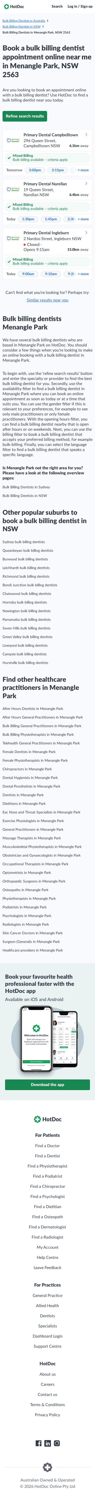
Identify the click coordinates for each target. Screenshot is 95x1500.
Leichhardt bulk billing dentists (26, 568)
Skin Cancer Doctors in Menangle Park (33, 933)
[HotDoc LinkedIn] (47, 1443)
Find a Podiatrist (47, 1176)
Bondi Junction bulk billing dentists (30, 585)
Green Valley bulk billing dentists (27, 637)
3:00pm (35, 170)
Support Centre (47, 1346)
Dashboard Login (48, 1336)
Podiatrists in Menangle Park (25, 907)
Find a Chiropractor (47, 1187)
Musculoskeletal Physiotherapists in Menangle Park (42, 847)
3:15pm (58, 170)
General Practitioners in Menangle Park (33, 829)
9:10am (51, 274)
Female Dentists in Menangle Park (29, 752)
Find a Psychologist (47, 1197)
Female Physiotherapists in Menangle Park (35, 760)
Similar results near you (47, 300)
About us (48, 1374)
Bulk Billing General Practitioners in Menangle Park (42, 726)
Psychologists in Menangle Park (27, 916)
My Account (48, 1247)
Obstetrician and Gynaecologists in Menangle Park (42, 855)
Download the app (47, 1085)
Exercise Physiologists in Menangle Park (33, 821)
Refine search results (25, 116)
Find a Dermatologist (47, 1227)
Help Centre (47, 1258)
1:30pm (28, 219)
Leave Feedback (47, 1268)
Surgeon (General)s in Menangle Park (31, 942)
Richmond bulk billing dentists (26, 576)
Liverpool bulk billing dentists (25, 645)
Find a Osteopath (47, 1217)
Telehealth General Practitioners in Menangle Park (41, 743)
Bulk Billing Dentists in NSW (22, 26)
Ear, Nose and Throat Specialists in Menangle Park (41, 812)
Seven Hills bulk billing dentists (26, 628)
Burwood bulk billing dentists (25, 559)
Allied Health (47, 1306)
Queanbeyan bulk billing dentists (28, 551)
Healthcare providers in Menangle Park (33, 950)
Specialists (47, 1326)
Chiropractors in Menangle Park (27, 769)
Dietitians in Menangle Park (24, 804)
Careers (47, 1384)
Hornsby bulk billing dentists (25, 602)
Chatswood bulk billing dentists (27, 594)
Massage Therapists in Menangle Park (32, 838)
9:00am (28, 274)
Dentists (47, 1316)
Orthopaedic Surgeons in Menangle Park (34, 881)
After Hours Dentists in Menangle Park (33, 709)
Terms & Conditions (47, 1405)
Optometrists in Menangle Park (27, 873)
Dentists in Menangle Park (23, 795)
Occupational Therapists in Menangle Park (35, 864)
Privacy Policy (47, 1415)
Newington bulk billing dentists (27, 611)
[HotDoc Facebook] (38, 1443)
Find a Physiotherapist (47, 1166)
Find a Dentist (47, 1156)
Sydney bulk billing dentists (24, 542)
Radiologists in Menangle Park (26, 924)
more (83, 170)
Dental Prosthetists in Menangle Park (31, 786)
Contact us (47, 1395)
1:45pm (51, 219)
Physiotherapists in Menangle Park (29, 899)
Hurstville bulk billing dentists (25, 663)
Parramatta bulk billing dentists (27, 620)
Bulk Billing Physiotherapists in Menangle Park (38, 735)
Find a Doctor (47, 1146)
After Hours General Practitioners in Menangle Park (43, 717)
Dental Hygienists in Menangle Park (30, 778)
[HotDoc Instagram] (56, 1443)
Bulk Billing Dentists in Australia (24, 20)
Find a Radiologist (47, 1237)
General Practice (47, 1296)
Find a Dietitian (47, 1207)
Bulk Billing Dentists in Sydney (26, 487)
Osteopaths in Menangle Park (25, 890)
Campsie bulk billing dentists (25, 654)
